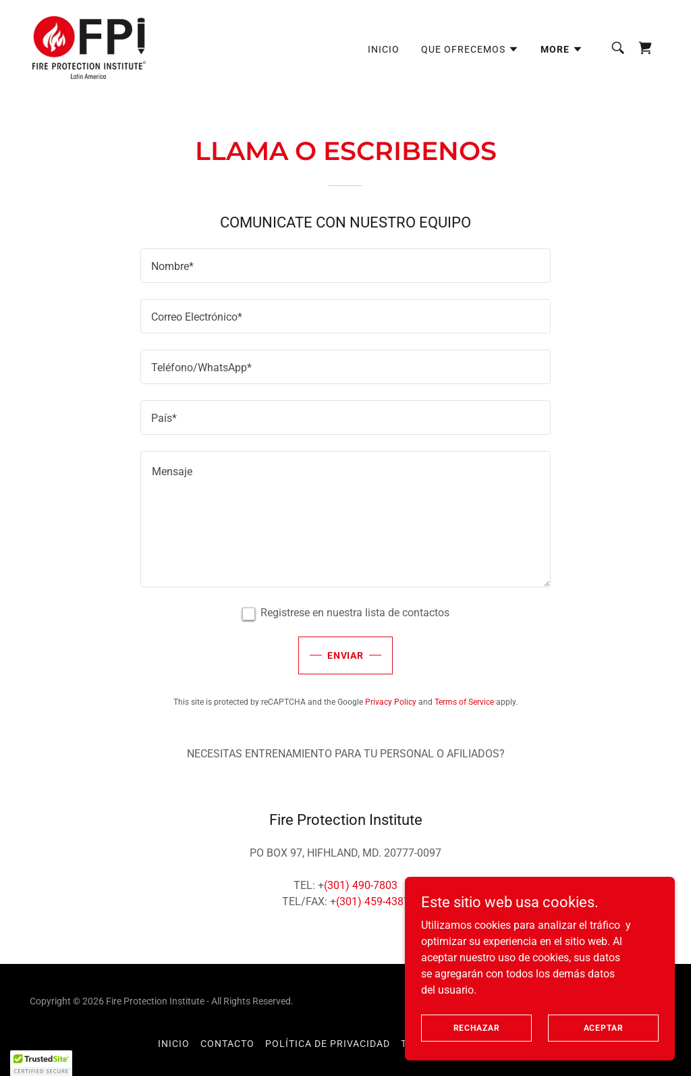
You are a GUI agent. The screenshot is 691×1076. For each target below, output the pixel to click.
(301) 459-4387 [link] (373, 901)
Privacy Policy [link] (390, 702)
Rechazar (476, 1027)
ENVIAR (345, 655)
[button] (470, 49)
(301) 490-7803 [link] (360, 885)
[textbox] (345, 265)
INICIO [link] (383, 49)
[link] (89, 47)
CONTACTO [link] (227, 1043)
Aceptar (604, 1027)
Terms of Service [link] (464, 702)
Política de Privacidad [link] (327, 1043)
